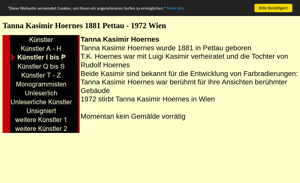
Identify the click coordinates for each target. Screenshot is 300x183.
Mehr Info (175, 8)
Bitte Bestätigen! (273, 8)
